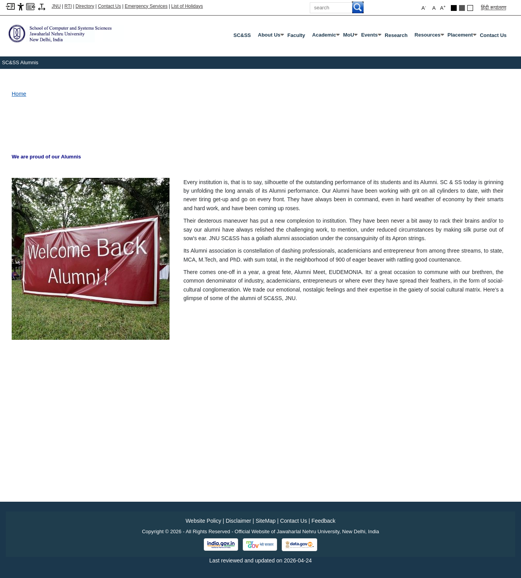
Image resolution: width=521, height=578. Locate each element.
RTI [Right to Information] (68, 6)
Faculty (297, 35)
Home (19, 94)
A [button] (442, 7)
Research (396, 35)
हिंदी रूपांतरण (493, 8)
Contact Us (109, 6)
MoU (350, 36)
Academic (325, 36)
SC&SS (242, 35)
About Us (271, 36)
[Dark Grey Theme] (462, 8)
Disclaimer (238, 521)
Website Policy (203, 521)
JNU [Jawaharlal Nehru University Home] (56, 6)
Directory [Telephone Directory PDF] (85, 6)
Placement (461, 36)
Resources (429, 36)
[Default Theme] (470, 8)
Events (371, 36)
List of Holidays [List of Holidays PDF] (187, 6)
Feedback (323, 521)
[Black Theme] (454, 8)
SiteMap (266, 521)
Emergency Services (146, 6)
